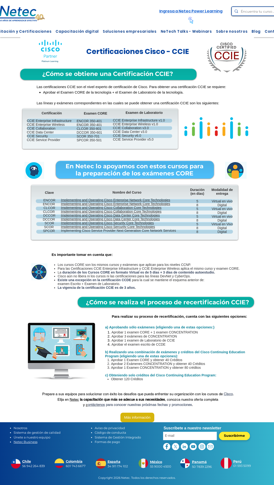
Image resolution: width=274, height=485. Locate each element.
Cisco (228, 394)
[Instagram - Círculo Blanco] (202, 446)
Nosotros (20, 428)
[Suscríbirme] (234, 436)
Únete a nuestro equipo (32, 437)
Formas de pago (107, 442)
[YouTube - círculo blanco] (193, 446)
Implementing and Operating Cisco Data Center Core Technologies (110, 215)
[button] (77, 31)
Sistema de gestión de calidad (37, 432)
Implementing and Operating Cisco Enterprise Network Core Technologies (115, 200)
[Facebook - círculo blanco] (166, 446)
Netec (74, 399)
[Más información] (137, 417)
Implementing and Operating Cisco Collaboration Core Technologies (111, 208)
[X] (175, 446)
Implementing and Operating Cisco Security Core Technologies (107, 223)
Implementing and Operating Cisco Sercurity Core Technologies (108, 227)
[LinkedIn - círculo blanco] (184, 446)
